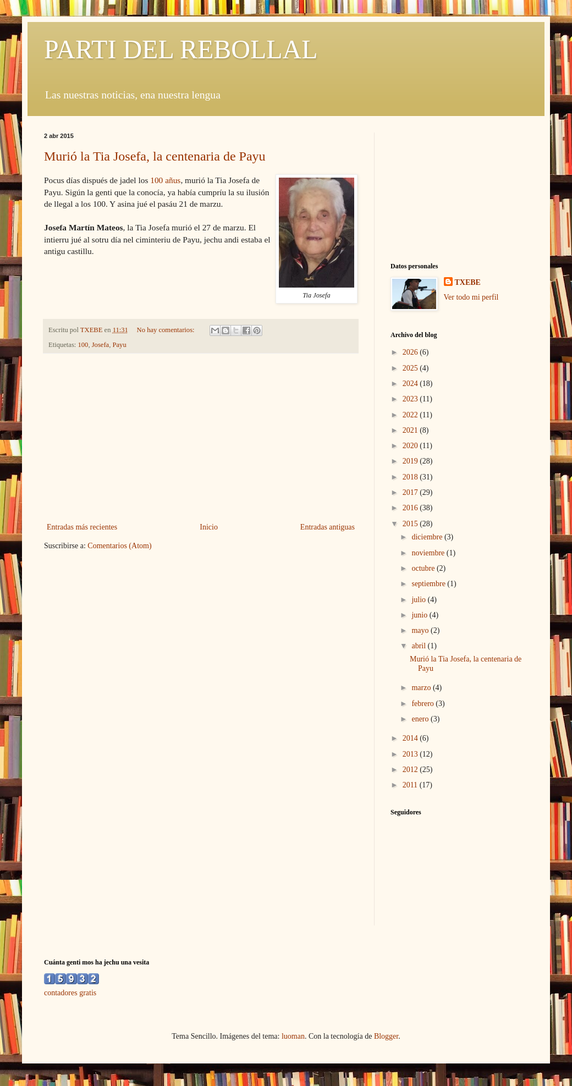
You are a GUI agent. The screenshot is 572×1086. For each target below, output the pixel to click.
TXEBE (468, 282)
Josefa (100, 345)
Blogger (386, 1036)
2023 (411, 399)
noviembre (428, 553)
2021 (411, 430)
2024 (411, 383)
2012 (411, 769)
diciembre (427, 537)
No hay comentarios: (166, 330)
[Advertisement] (200, 437)
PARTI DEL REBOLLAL (181, 49)
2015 (411, 524)
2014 (411, 738)
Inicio (209, 527)
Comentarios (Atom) (119, 546)
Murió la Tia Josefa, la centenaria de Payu (155, 156)
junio (420, 615)
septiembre (429, 584)
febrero (423, 703)
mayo (421, 630)
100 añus (165, 180)
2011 (411, 785)
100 (83, 345)
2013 (411, 754)
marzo (421, 687)
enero (421, 719)
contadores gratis (70, 993)
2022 (411, 415)
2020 (411, 446)
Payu (119, 345)
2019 (411, 461)
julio (419, 600)
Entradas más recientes (82, 527)
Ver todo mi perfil (471, 297)
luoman (293, 1036)
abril (419, 646)
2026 (411, 352)
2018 (411, 477)
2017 (411, 492)
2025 (411, 368)
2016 (411, 508)
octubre (423, 568)
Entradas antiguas (327, 527)
